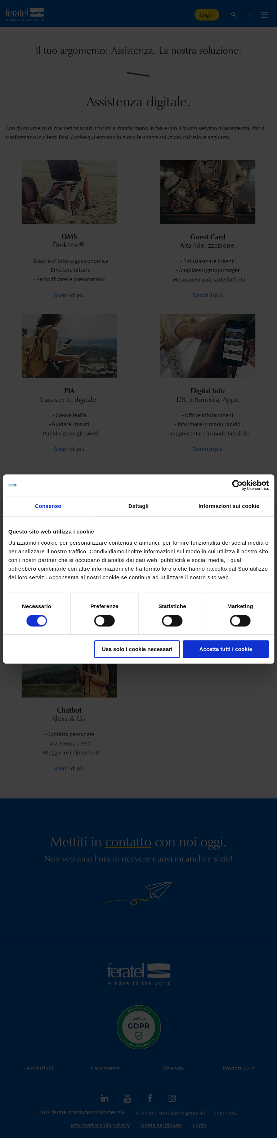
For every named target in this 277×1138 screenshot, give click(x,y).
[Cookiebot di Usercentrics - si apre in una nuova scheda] (237, 485)
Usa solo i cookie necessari (137, 649)
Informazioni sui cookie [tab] (228, 506)
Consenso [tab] (48, 506)
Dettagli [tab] (139, 506)
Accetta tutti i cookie (225, 649)
